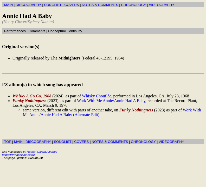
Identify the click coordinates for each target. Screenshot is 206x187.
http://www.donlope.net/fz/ (18, 154)
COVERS (71, 5)
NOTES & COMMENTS (100, 5)
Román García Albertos (42, 151)
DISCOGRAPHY (28, 5)
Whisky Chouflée (96, 96)
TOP (7, 142)
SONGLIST (52, 5)
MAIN (8, 5)
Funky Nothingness (29, 100)
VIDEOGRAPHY (161, 5)
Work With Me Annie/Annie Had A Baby (111, 100)
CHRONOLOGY (133, 5)
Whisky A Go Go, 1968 (31, 96)
